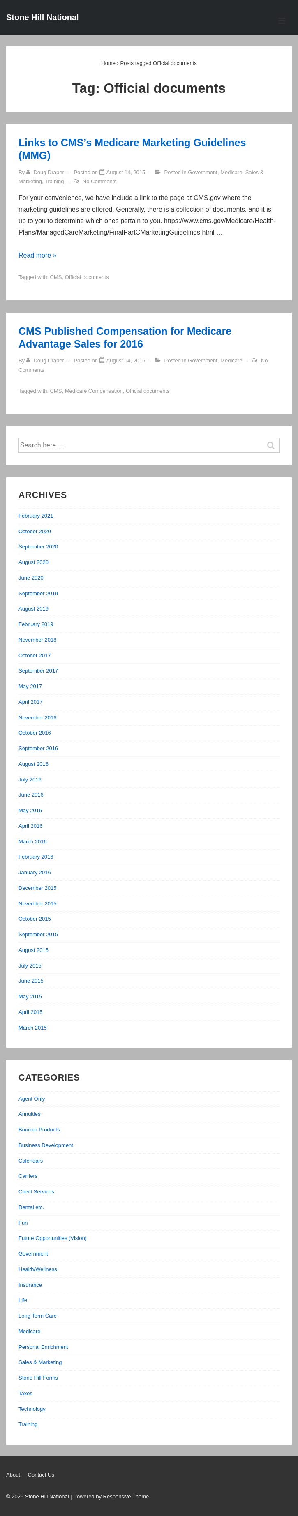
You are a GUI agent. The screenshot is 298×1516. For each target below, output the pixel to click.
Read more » (37, 255)
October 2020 (34, 531)
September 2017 (38, 671)
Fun (23, 1223)
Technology (32, 1409)
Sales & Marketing (40, 1362)
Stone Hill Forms (38, 1378)
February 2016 (35, 857)
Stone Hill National (42, 17)
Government (202, 172)
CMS (56, 277)
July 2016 (30, 779)
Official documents (87, 277)
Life (22, 1300)
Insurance (30, 1285)
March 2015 (32, 1028)
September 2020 (38, 547)
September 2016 (38, 748)
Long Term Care (37, 1316)
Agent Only (31, 1099)
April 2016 (30, 826)
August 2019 (33, 609)
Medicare (231, 172)
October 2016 (34, 733)
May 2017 (30, 686)
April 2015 (30, 1012)
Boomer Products (39, 1130)
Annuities (29, 1114)
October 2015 (34, 919)
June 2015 (31, 981)
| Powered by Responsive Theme (109, 1496)
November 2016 (37, 717)
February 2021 (35, 516)
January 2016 (34, 872)
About (13, 1475)
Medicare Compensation (94, 391)
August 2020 (33, 562)
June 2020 (31, 578)
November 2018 (37, 640)
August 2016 (33, 764)
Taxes (25, 1393)
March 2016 (32, 842)
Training (54, 181)
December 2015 (37, 888)
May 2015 (30, 996)
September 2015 (38, 934)
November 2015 (37, 904)
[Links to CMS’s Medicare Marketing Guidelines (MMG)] (126, 172)
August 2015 (33, 950)
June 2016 (31, 795)
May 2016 (30, 810)
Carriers (27, 1176)
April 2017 (30, 702)
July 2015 (30, 966)
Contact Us (41, 1475)
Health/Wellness (37, 1269)
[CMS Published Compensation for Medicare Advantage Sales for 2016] (126, 360)
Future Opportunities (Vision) (52, 1238)
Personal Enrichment (43, 1347)
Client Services (36, 1192)
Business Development (45, 1145)
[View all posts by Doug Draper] (46, 172)
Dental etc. (31, 1207)
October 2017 (34, 655)
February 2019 (35, 624)
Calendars (30, 1161)
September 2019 (38, 593)
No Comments (100, 181)
